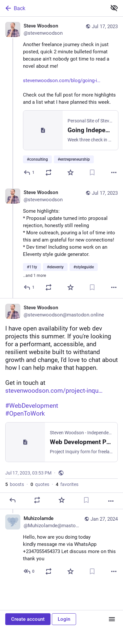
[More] (114, 172)
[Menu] (112, 619)
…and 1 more (34, 275)
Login (64, 619)
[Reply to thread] (29, 287)
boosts (14, 484)
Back (14, 8)
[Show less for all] (114, 8)
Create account (28, 619)
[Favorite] (70, 172)
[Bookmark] (92, 172)
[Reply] (29, 172)
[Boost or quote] (48, 172)
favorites (67, 484)
